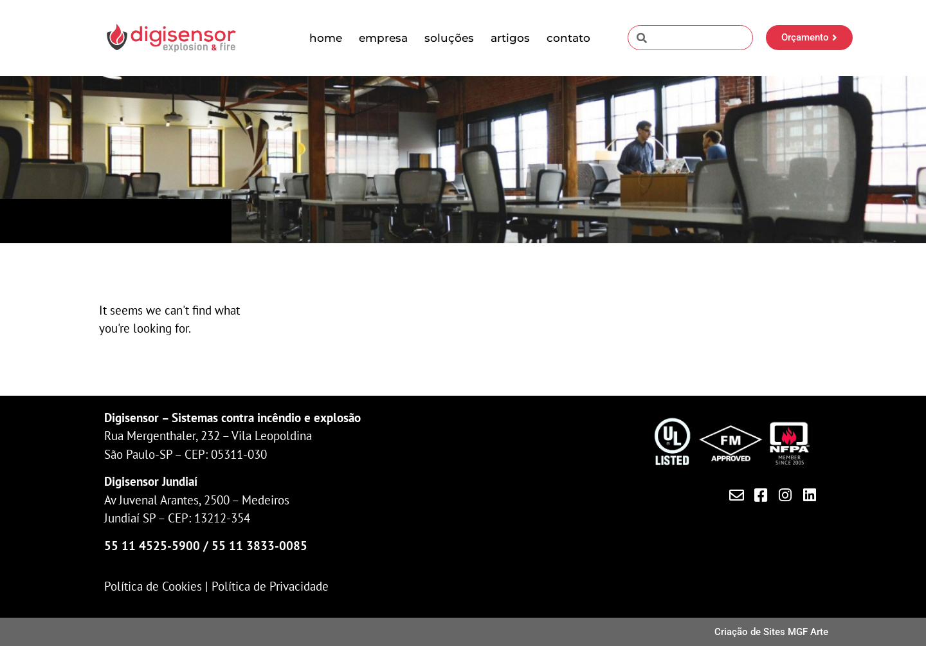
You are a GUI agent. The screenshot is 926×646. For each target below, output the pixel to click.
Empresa (383, 38)
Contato (568, 38)
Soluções (449, 38)
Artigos (510, 38)
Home (325, 38)
